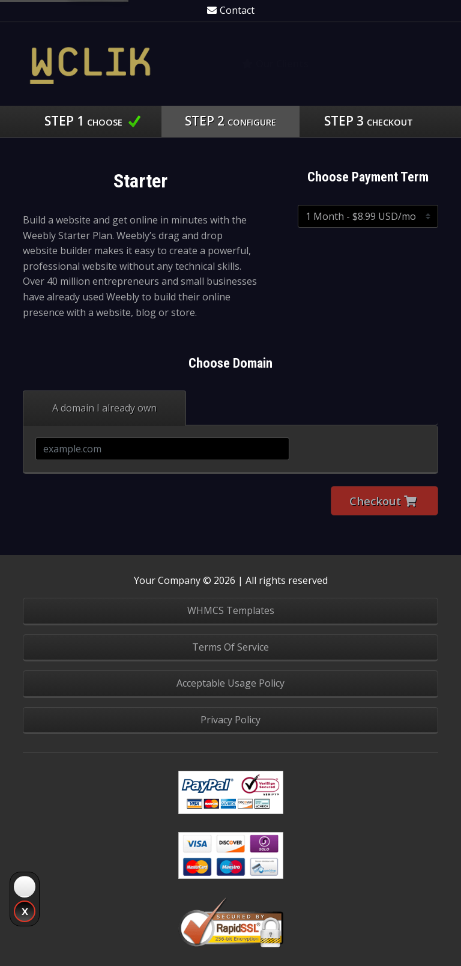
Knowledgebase (386, 63)
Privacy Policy (230, 719)
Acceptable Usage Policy (230, 683)
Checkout (383, 500)
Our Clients (275, 63)
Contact (231, 10)
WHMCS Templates (230, 610)
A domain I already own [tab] (104, 408)
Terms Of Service (230, 647)
